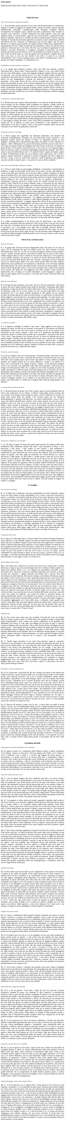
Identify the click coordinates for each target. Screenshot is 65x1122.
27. (4, 967)
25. (4, 915)
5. (3, 169)
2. (1, 69)
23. (4, 830)
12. (3, 444)
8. (3, 285)
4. (3, 136)
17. (4, 641)
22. (4, 800)
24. (4, 872)
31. (4, 1085)
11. (3, 391)
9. (3, 326)
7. (3, 248)
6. (3, 221)
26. (4, 935)
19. (4, 704)
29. (4, 1020)
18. (4, 672)
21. (4, 778)
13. (3, 493)
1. (1, 26)
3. (3, 102)
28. (4, 990)
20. (4, 751)
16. (4, 617)
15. (4, 566)
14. (3, 538)
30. (4, 1048)
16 (2, 990)
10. (3, 356)
